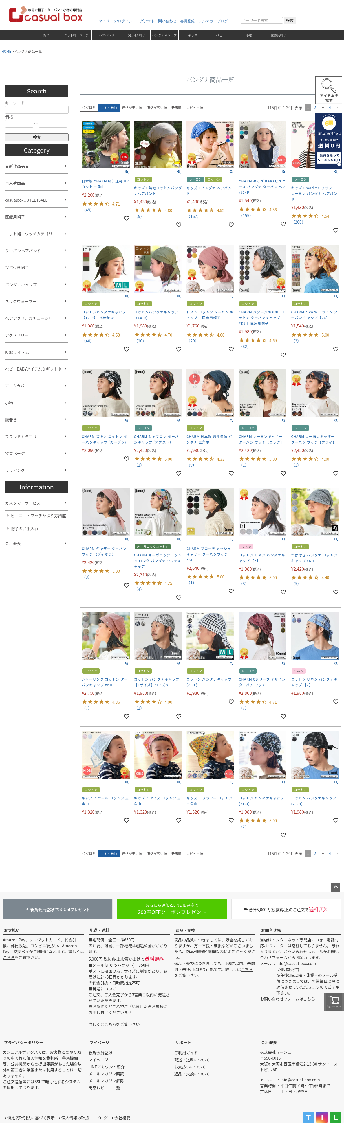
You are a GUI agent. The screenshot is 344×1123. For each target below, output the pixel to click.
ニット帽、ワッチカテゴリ (28, 234)
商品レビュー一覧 (104, 1088)
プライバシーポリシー (23, 1042)
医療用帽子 (278, 35)
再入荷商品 (15, 183)
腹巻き (11, 419)
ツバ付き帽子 (17, 267)
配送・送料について (192, 1059)
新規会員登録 (100, 1052)
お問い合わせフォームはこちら (287, 999)
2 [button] (315, 107)
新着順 (176, 107)
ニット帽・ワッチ (76, 35)
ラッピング (15, 470)
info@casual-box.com (296, 963)
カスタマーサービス (23, 503)
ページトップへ (335, 887)
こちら (9, 957)
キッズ (192, 35)
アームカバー (16, 386)
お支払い (12, 930)
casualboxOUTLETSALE (26, 200)
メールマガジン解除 (106, 1081)
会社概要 (13, 543)
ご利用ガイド (186, 1052)
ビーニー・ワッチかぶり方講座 (38, 515)
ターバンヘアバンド (23, 250)
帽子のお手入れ (24, 528)
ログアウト (145, 21)
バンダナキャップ (164, 35)
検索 (290, 20)
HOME (6, 51)
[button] (337, 108)
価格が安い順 (132, 107)
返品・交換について (192, 1074)
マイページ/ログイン (115, 21)
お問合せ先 (271, 930)
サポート (183, 1042)
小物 (249, 35)
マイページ (99, 1042)
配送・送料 (99, 930)
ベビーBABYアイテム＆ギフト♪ (33, 369)
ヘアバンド (106, 35)
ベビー (221, 35)
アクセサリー (16, 335)
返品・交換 (185, 930)
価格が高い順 (157, 107)
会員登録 (187, 21)
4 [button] (330, 107)
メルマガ (206, 21)
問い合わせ (167, 21)
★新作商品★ (17, 166)
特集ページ (15, 453)
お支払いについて (190, 1066)
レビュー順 (194, 107)
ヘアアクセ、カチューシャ (28, 318)
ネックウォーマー (21, 301)
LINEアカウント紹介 (107, 1066)
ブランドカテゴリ (21, 436)
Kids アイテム (17, 352)
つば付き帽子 (136, 35)
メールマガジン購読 (106, 1074)
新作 (46, 35)
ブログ (222, 21)
